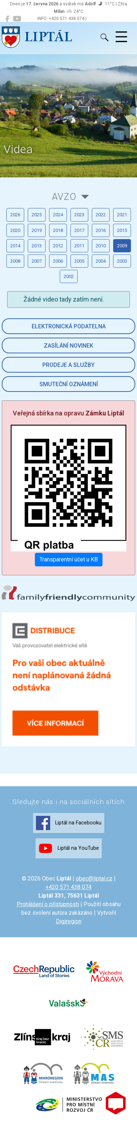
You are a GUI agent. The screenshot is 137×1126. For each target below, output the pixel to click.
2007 (37, 261)
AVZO (64, 196)
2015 (122, 230)
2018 (58, 230)
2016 (101, 230)
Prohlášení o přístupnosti (48, 904)
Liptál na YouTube (68, 848)
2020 (15, 230)
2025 (37, 214)
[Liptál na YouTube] (17, 19)
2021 (122, 214)
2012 (58, 245)
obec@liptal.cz (94, 878)
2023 (79, 214)
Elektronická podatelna (69, 326)
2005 (79, 261)
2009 (122, 245)
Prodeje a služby (68, 365)
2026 (15, 214)
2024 (58, 214)
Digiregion (68, 921)
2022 (101, 214)
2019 (37, 230)
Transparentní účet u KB (68, 559)
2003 (122, 261)
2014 (15, 245)
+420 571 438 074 (68, 887)
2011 (79, 245)
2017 (79, 230)
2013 (37, 245)
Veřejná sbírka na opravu (68, 413)
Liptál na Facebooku (68, 823)
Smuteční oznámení (68, 384)
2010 (101, 245)
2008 (15, 261)
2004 (101, 261)
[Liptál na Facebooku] (7, 19)
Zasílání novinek (68, 345)
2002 (69, 276)
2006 (58, 261)
